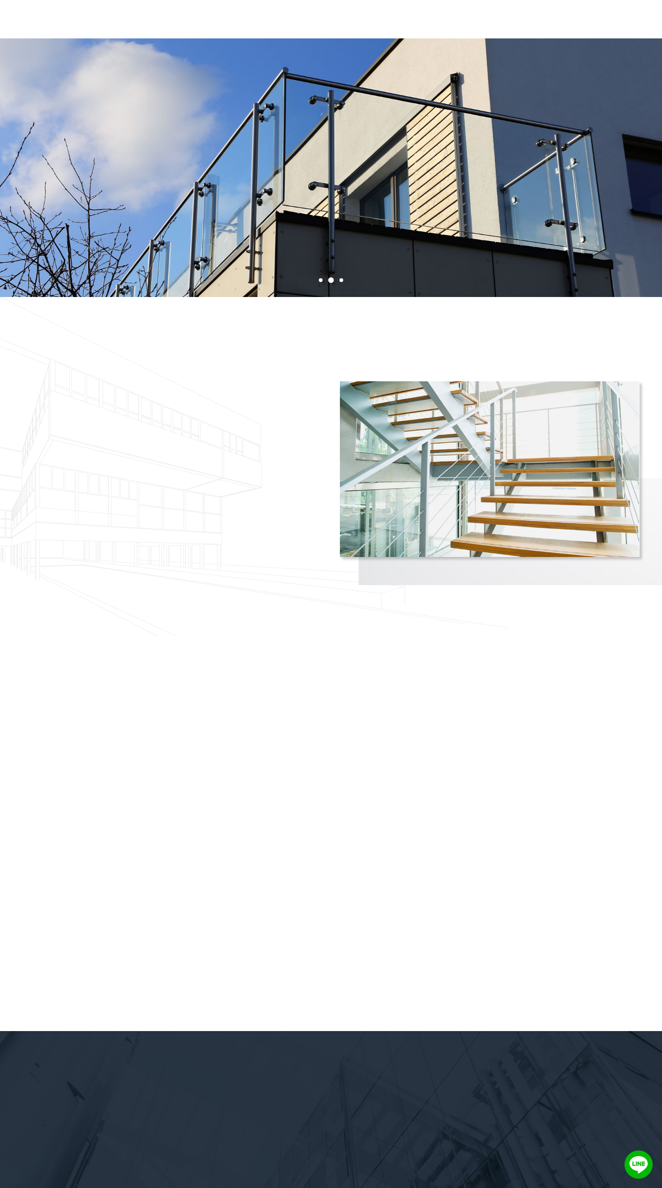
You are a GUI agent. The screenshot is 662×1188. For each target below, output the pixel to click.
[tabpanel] (331, 167)
